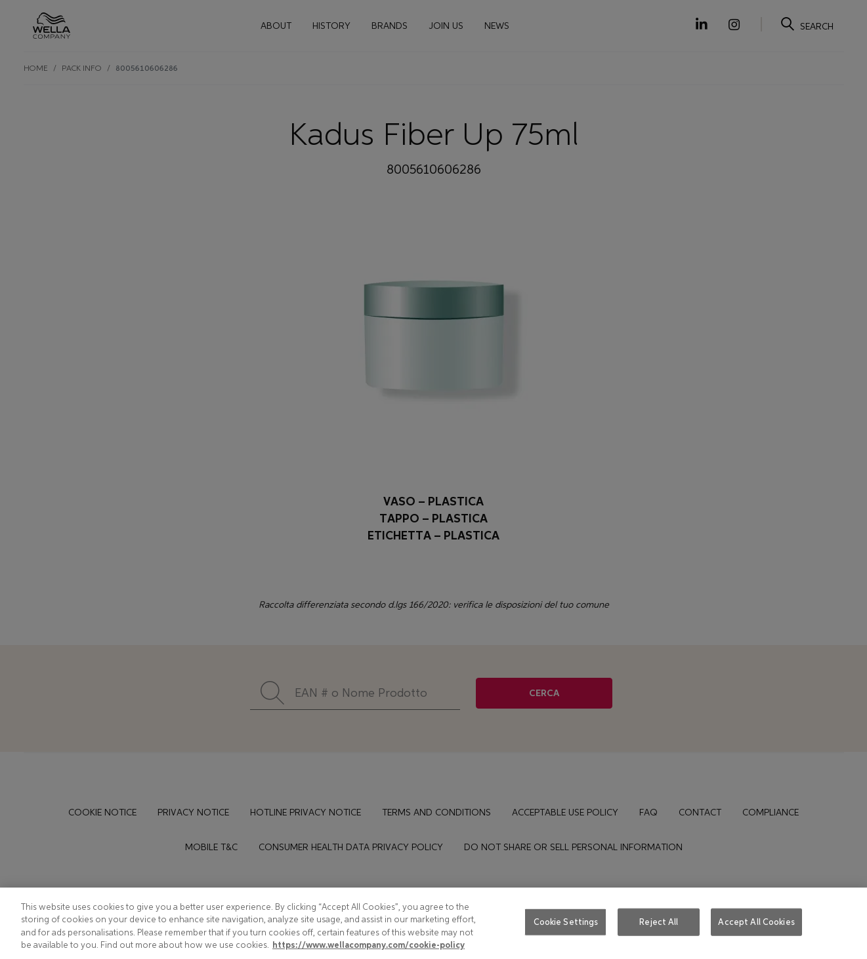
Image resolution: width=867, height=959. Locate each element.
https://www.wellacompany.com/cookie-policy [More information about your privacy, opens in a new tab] (368, 945)
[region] (433, 923)
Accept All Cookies (756, 922)
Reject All (658, 922)
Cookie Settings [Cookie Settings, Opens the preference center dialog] (566, 922)
